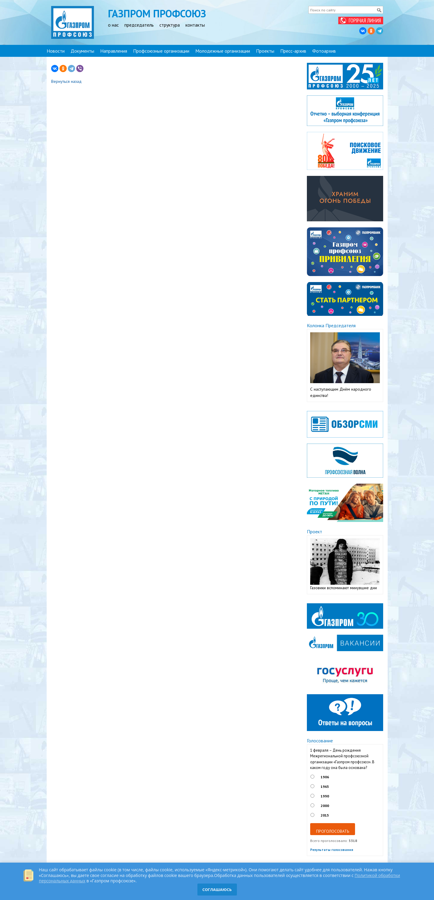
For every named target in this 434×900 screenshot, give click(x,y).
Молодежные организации (222, 51)
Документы (82, 51)
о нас (113, 25)
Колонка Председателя (331, 325)
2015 (325, 815)
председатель (139, 25)
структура (169, 25)
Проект (314, 531)
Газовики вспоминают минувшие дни (343, 587)
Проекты (265, 51)
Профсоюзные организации (161, 51)
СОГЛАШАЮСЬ (217, 889)
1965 (325, 786)
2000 (325, 805)
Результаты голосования (331, 849)
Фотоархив (324, 51)
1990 (325, 796)
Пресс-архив (293, 51)
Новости (56, 51)
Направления (113, 51)
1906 (325, 777)
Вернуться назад (66, 81)
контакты (195, 25)
